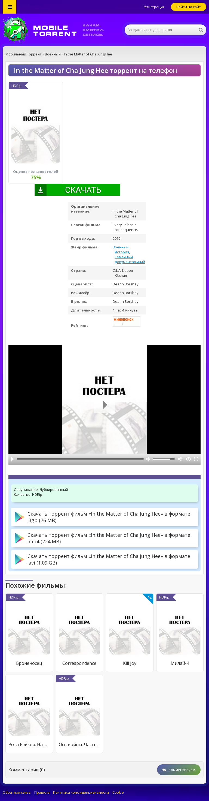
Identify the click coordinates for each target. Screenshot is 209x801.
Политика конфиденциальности (81, 792)
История (122, 252)
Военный (120, 247)
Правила (42, 792)
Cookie (118, 792)
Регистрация (154, 6)
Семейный (124, 256)
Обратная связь (17, 792)
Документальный (130, 261)
